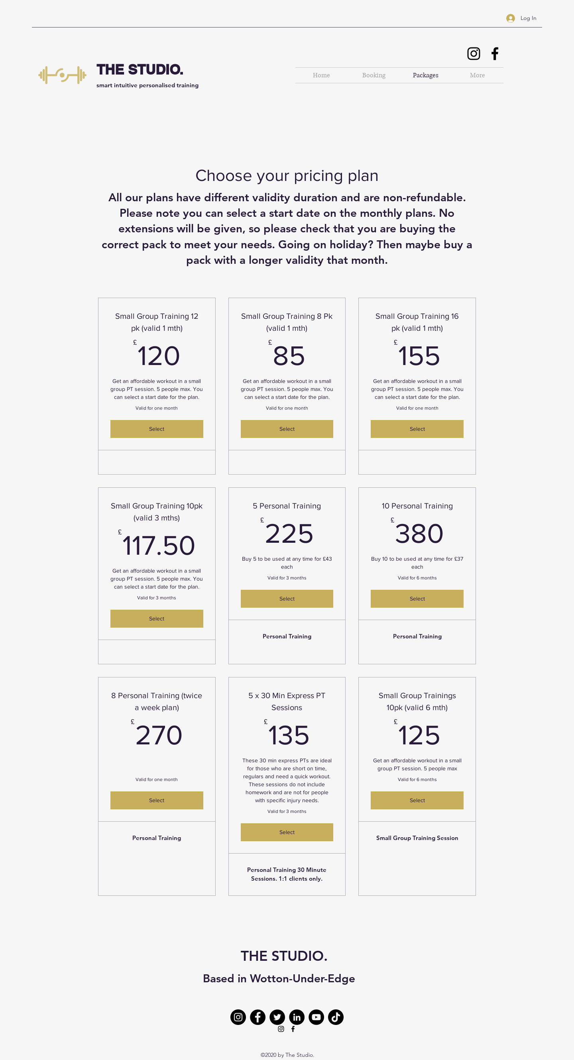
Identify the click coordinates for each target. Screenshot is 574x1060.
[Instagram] (473, 53)
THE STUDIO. (139, 69)
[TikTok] (336, 1017)
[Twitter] (277, 1017)
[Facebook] (494, 53)
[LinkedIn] (297, 1017)
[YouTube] (316, 1017)
